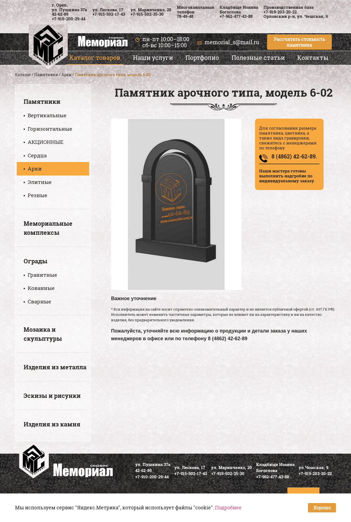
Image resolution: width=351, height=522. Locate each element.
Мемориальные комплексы (48, 227)
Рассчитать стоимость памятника (299, 42)
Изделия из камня (52, 424)
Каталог (23, 74)
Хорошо (322, 507)
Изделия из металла (55, 367)
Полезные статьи (258, 58)
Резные (37, 195)
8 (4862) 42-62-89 (227, 338)
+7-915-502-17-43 (108, 14)
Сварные (39, 301)
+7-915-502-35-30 (147, 14)
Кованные (41, 287)
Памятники (46, 74)
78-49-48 (185, 16)
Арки (66, 74)
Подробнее (228, 507)
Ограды (35, 261)
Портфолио (202, 58)
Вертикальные (47, 115)
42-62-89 (60, 14)
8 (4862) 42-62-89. (294, 156)
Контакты (313, 58)
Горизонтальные (50, 128)
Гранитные (42, 274)
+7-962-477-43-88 (236, 16)
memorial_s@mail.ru (232, 42)
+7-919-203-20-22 (280, 12)
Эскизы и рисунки (52, 396)
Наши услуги (153, 58)
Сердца (37, 155)
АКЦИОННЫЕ (45, 141)
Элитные (40, 181)
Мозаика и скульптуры (43, 333)
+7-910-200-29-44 (68, 18)
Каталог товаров (94, 58)
